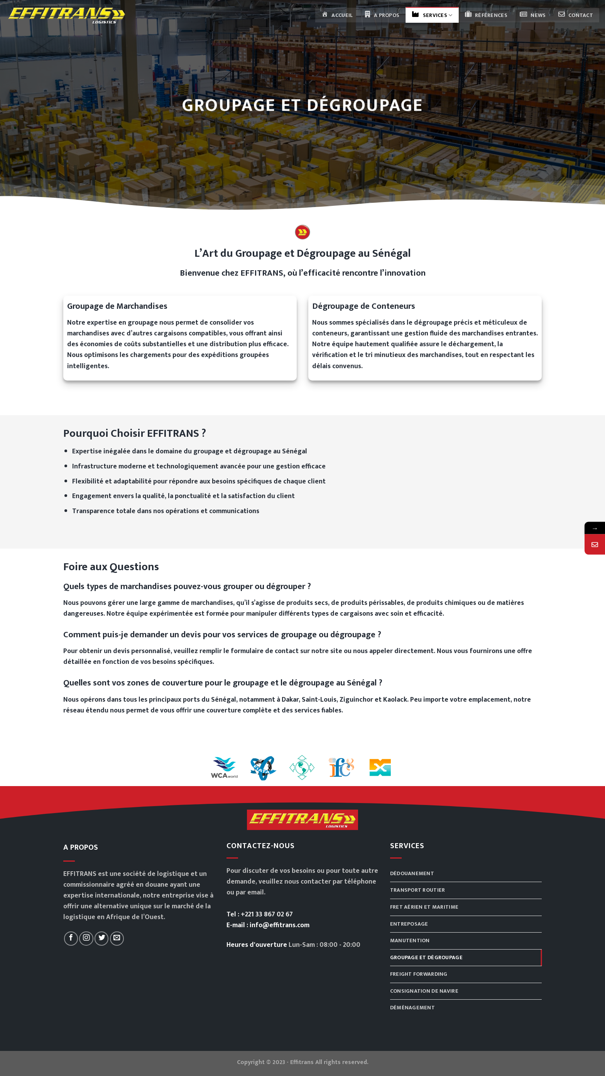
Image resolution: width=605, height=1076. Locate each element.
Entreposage (409, 923)
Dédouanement (412, 873)
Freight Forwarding (419, 974)
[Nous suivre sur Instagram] (86, 938)
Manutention (410, 940)
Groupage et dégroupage (426, 957)
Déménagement (412, 1007)
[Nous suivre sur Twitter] (101, 938)
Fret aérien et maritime (424, 907)
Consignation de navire (424, 991)
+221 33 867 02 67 (267, 914)
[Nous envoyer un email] (117, 938)
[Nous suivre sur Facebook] (71, 938)
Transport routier (417, 890)
